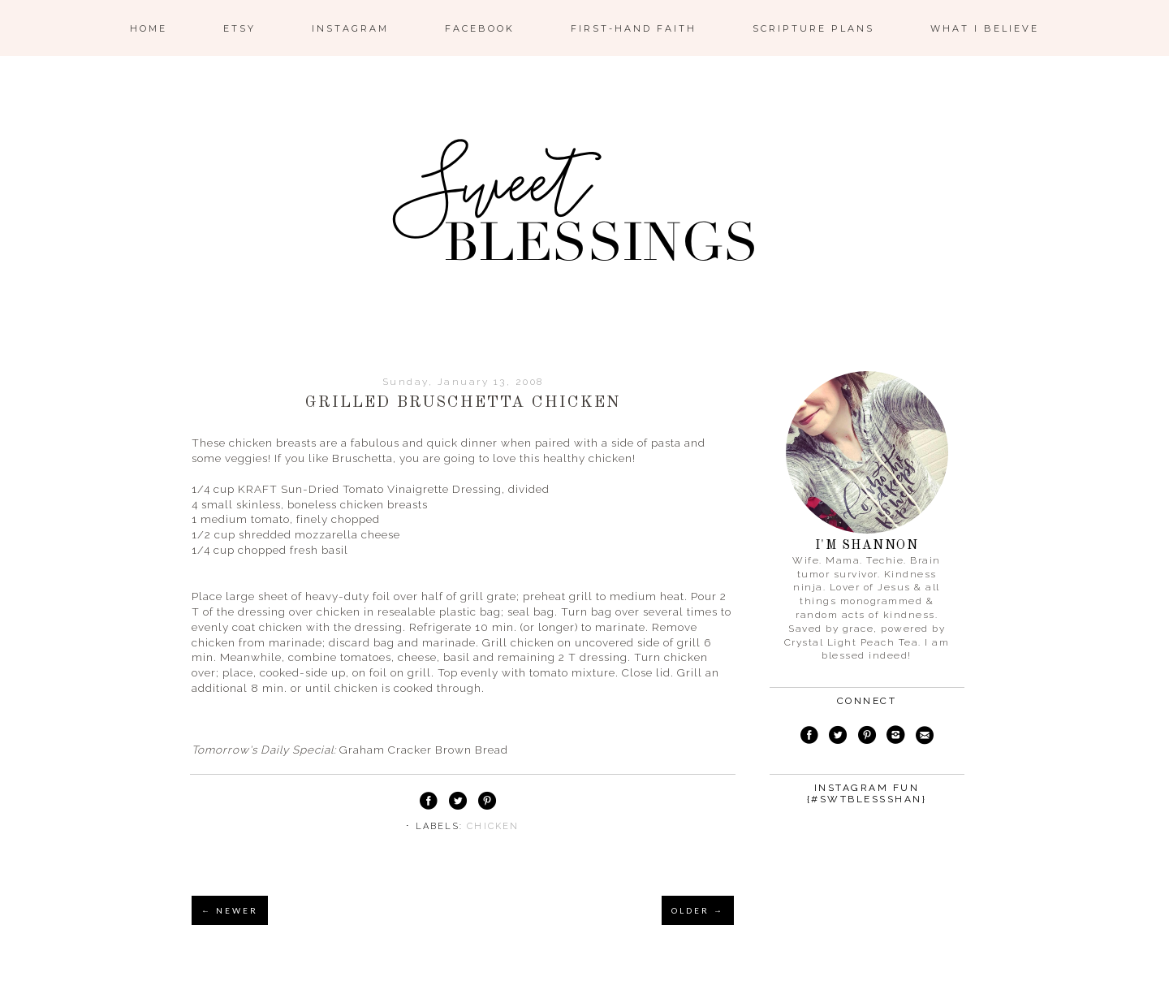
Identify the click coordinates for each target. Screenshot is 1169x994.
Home (148, 28)
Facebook (480, 28)
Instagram (350, 28)
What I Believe (984, 28)
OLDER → (697, 910)
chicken (493, 826)
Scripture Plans (813, 28)
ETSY (239, 28)
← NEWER (229, 910)
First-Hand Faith (634, 28)
